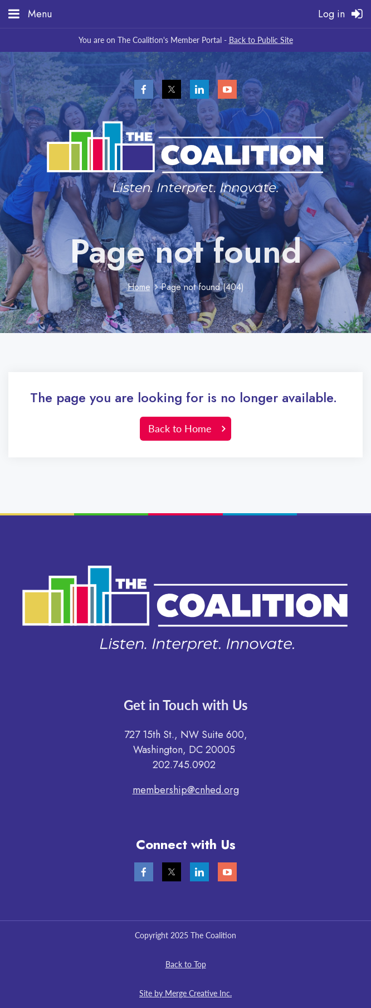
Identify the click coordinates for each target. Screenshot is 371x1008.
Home (139, 287)
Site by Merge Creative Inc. (185, 993)
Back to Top (185, 964)
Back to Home (180, 428)
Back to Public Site (261, 40)
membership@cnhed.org (186, 790)
